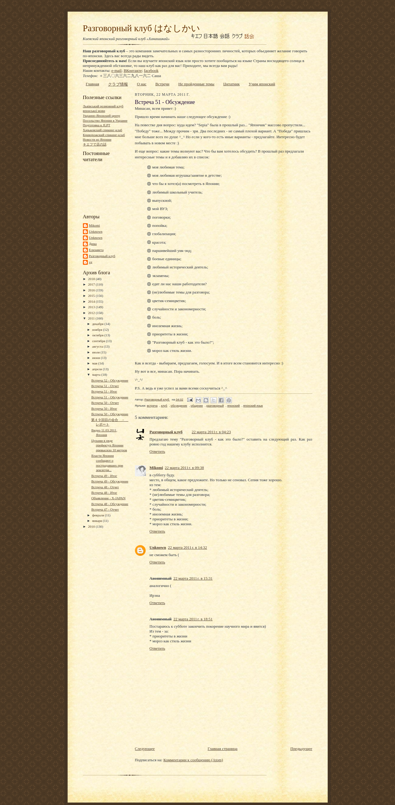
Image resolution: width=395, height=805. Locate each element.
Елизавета (96, 250)
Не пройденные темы (196, 84)
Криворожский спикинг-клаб (104, 135)
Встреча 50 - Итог (104, 408)
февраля (98, 515)
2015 (92, 295)
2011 (92, 318)
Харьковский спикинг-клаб (102, 130)
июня (96, 358)
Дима (93, 244)
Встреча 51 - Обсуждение (109, 397)
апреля (97, 369)
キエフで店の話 (94, 144)
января (97, 521)
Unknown (95, 231)
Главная (92, 84)
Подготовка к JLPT (96, 125)
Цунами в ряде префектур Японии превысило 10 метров (109, 445)
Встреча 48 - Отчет (105, 487)
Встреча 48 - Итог (104, 492)
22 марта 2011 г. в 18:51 (193, 619)
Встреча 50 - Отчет (105, 402)
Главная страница (222, 748)
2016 (92, 290)
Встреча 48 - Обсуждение (109, 504)
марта (96, 374)
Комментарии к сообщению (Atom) (193, 760)
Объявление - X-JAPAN (108, 498)
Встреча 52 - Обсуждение (109, 380)
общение (197, 405)
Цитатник (231, 84)
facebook (151, 70)
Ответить (157, 451)
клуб (164, 405)
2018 (92, 279)
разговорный (215, 405)
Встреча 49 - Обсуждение (109, 481)
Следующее (145, 748)
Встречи (162, 84)
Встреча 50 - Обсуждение (109, 414)
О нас (141, 84)
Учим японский (262, 84)
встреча (152, 405)
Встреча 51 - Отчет (105, 386)
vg (90, 262)
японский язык (253, 405)
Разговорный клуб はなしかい (141, 28)
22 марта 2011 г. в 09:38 (184, 467)
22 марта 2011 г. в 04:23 (211, 432)
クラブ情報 (118, 84)
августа (98, 346)
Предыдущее (301, 748)
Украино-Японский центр (101, 115)
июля (96, 352)
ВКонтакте (133, 70)
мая (95, 363)
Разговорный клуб (102, 256)
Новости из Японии (97, 139)
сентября (99, 341)
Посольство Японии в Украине (105, 120)
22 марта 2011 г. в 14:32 (187, 547)
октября (98, 335)
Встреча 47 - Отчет (105, 509)
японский (233, 405)
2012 (92, 313)
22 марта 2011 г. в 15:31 (193, 578)
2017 (92, 284)
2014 (92, 301)
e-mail (116, 70)
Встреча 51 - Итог (104, 391)
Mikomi (94, 225)
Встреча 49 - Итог (104, 476)
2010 (92, 526)
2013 (92, 307)
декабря (98, 324)
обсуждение (179, 405)
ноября (97, 329)
